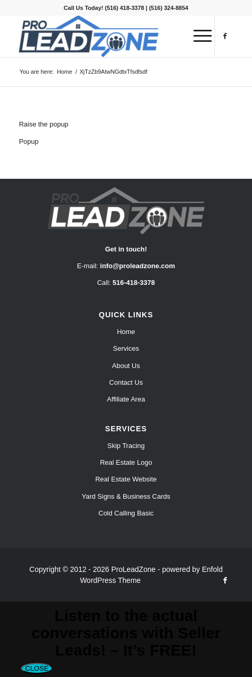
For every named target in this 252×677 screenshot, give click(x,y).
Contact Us (126, 382)
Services (126, 348)
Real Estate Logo (126, 462)
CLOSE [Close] (37, 668)
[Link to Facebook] (225, 36)
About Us (126, 366)
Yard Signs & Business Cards (126, 496)
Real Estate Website (126, 479)
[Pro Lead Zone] (104, 36)
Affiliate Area (126, 399)
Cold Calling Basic (126, 513)
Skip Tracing (126, 446)
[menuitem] (197, 36)
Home (126, 332)
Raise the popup (43, 124)
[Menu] (197, 36)
